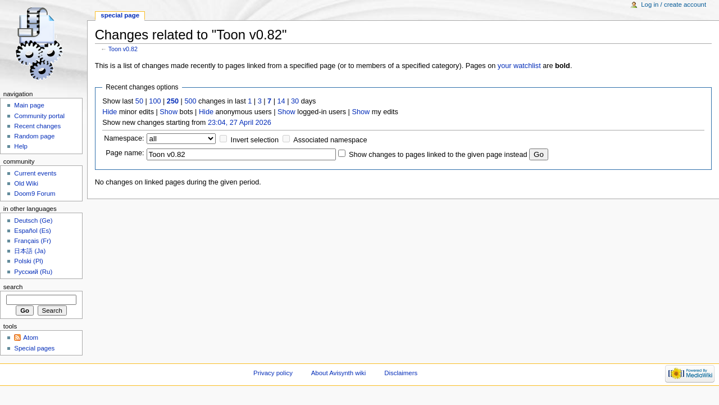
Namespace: (124, 138)
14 (281, 101)
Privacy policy (273, 373)
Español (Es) (32, 230)
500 (190, 101)
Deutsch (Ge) (33, 220)
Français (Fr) (32, 240)
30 (295, 101)
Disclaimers (400, 373)
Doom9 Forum (34, 193)
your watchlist (519, 66)
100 (155, 101)
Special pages (34, 348)
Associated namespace (330, 140)
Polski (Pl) (28, 261)
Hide (109, 112)
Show (169, 112)
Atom (30, 337)
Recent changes (37, 126)
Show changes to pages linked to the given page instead (438, 155)
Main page (29, 105)
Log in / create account (673, 4)
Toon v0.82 (123, 49)
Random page (34, 136)
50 (139, 101)
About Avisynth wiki (338, 373)
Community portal (39, 115)
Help (21, 146)
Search (13, 287)
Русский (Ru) (33, 271)
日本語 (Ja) (29, 251)
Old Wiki (26, 183)
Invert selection (255, 140)
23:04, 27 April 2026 (239, 123)
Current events (35, 173)
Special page (120, 15)
